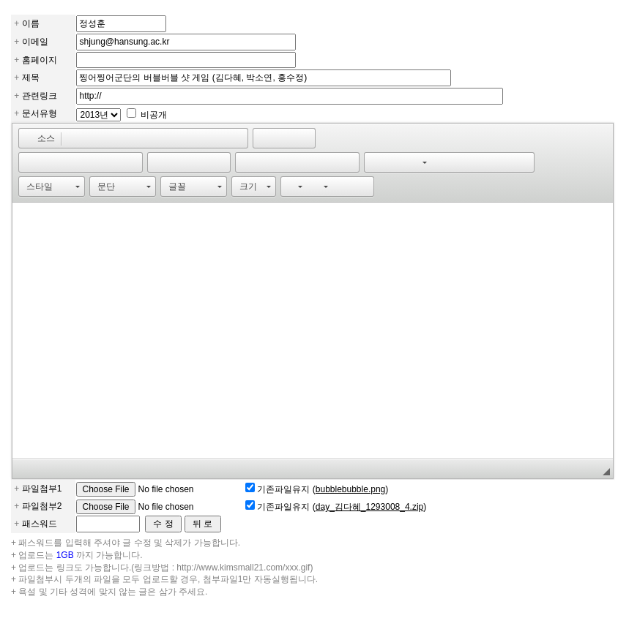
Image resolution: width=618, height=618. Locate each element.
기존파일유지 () (322, 489)
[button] (39, 138)
